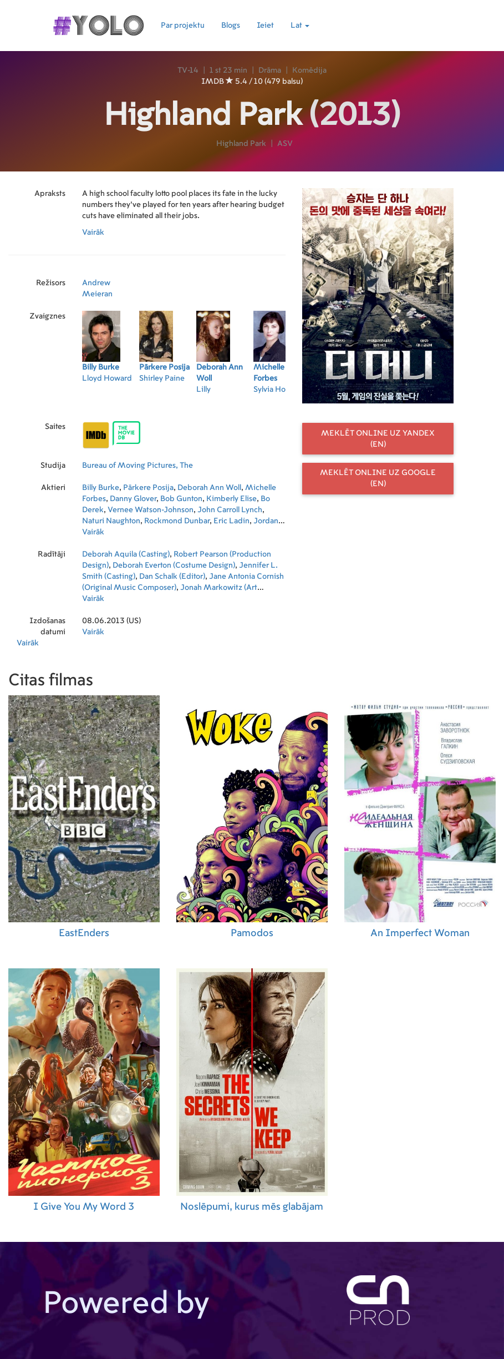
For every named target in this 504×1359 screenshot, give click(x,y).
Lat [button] (300, 25)
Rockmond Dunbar (177, 521)
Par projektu (183, 25)
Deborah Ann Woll (209, 488)
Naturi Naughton (111, 521)
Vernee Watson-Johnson (151, 510)
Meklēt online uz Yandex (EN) (378, 439)
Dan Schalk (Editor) (172, 576)
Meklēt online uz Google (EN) (378, 478)
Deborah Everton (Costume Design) (174, 565)
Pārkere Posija (148, 488)
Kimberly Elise (231, 499)
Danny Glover (133, 499)
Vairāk (93, 232)
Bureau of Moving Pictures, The (137, 465)
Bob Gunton (181, 499)
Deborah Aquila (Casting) (126, 554)
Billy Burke (100, 488)
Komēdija (309, 70)
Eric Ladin (231, 521)
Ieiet (265, 25)
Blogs (230, 25)
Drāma (269, 70)
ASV (285, 144)
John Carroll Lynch (229, 510)
